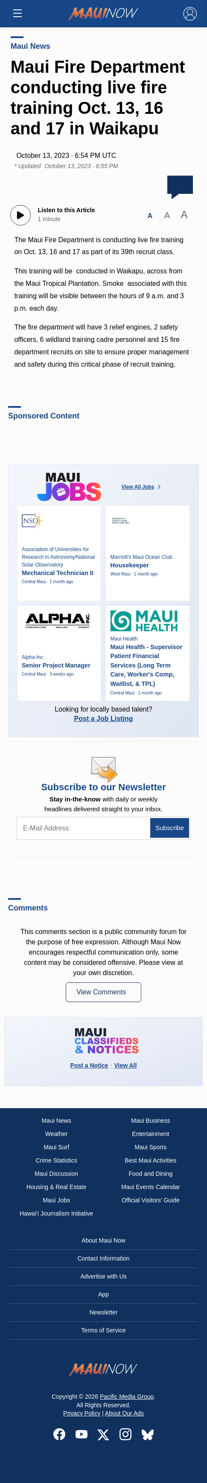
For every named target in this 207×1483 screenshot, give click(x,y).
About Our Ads (124, 1413)
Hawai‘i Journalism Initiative (56, 1213)
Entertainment (150, 1133)
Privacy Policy (81, 1413)
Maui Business (150, 1120)
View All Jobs (142, 487)
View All (125, 1065)
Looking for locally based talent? (103, 714)
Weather (56, 1133)
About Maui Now (103, 1240)
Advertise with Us (103, 1276)
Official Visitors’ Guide (151, 1200)
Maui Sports (151, 1147)
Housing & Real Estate (56, 1186)
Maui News (30, 46)
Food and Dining (151, 1173)
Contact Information (103, 1258)
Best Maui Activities (151, 1160)
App (103, 1294)
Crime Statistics (56, 1160)
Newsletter (103, 1312)
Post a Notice (89, 1065)
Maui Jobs (56, 1200)
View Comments (102, 992)
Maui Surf (56, 1147)
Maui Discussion (56, 1173)
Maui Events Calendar (150, 1186)
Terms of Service (103, 1330)
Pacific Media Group (127, 1396)
